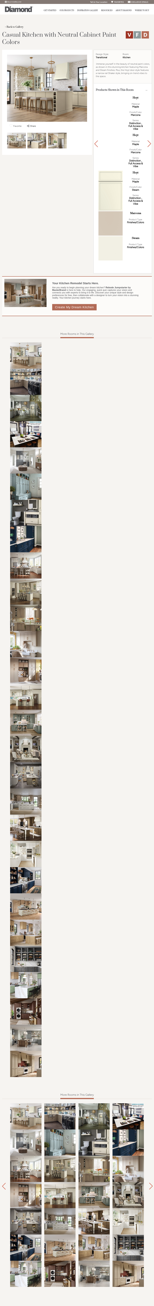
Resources (107, 10)
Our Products (66, 10)
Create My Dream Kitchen (74, 307)
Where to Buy (142, 10)
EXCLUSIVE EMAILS (137, 2)
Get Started (50, 10)
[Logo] (19, 11)
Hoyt (135, 97)
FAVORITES (117, 2)
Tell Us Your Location (97, 2)
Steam (135, 238)
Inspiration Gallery (87, 10)
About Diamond (124, 10)
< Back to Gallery (14, 27)
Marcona (135, 213)
